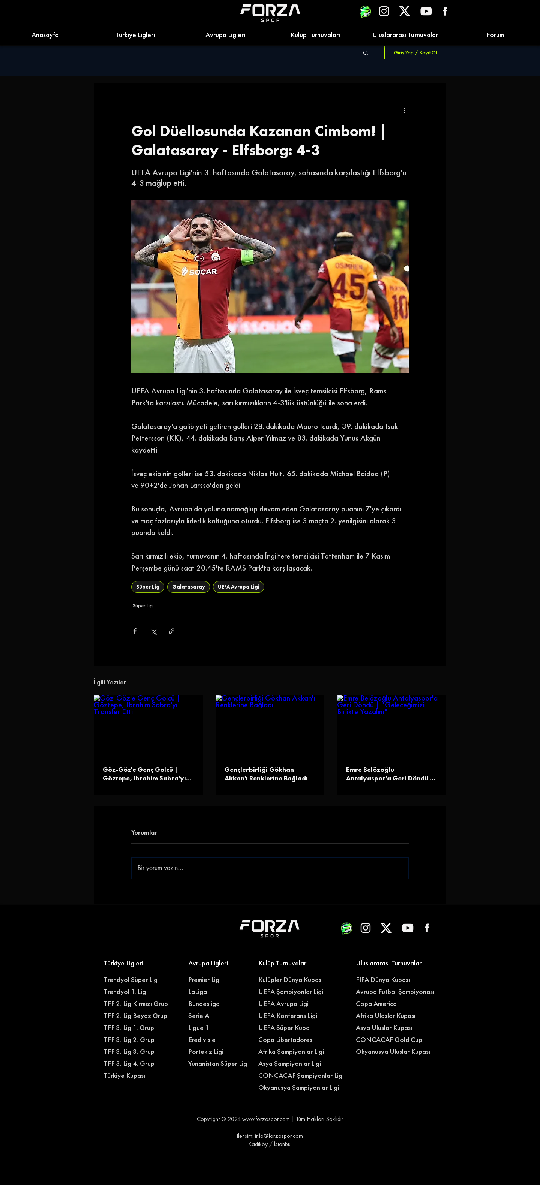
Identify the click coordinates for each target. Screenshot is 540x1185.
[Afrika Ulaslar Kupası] (390, 1016)
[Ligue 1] (218, 1028)
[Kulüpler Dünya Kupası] (292, 980)
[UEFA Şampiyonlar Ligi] (292, 992)
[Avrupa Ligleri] (218, 963)
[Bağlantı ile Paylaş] (171, 631)
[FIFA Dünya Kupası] (386, 980)
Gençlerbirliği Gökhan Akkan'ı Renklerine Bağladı (266, 773)
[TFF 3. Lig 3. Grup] (134, 1052)
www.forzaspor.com (266, 1119)
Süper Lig (147, 586)
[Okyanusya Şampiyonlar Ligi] (302, 1088)
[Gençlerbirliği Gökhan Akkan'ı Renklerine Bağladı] (270, 725)
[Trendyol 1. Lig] (134, 992)
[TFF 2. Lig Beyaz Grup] (138, 1016)
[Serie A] (222, 1016)
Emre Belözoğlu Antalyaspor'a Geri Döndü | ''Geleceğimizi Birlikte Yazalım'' (389, 773)
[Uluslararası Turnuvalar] (390, 963)
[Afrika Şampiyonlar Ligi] (298, 1052)
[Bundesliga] (222, 1004)
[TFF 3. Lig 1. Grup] (134, 1028)
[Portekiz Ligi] (218, 1052)
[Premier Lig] (218, 980)
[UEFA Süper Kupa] (288, 1028)
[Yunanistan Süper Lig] (221, 1064)
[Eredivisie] (218, 1040)
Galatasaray (188, 586)
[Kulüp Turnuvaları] (288, 963)
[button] (365, 52)
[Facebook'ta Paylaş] (134, 631)
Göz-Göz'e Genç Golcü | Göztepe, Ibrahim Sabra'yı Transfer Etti (144, 773)
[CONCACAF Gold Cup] (393, 1040)
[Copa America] (390, 1004)
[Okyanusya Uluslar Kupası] (396, 1052)
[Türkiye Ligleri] (134, 963)
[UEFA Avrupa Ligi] (292, 1004)
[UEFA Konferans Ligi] (292, 1016)
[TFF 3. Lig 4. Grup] (134, 1064)
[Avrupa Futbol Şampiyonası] (396, 992)
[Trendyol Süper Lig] (134, 980)
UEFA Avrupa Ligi (239, 586)
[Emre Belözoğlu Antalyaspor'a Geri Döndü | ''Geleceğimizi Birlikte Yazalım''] (391, 725)
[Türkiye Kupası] (134, 1076)
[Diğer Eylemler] (404, 110)
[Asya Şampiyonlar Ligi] (292, 1064)
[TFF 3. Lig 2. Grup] (134, 1040)
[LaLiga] (218, 992)
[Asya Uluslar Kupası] (386, 1028)
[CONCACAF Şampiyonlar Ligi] (302, 1076)
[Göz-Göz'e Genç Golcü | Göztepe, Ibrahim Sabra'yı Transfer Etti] (148, 725)
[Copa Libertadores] (288, 1040)
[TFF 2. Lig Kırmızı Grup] (138, 1004)
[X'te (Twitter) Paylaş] (153, 631)
